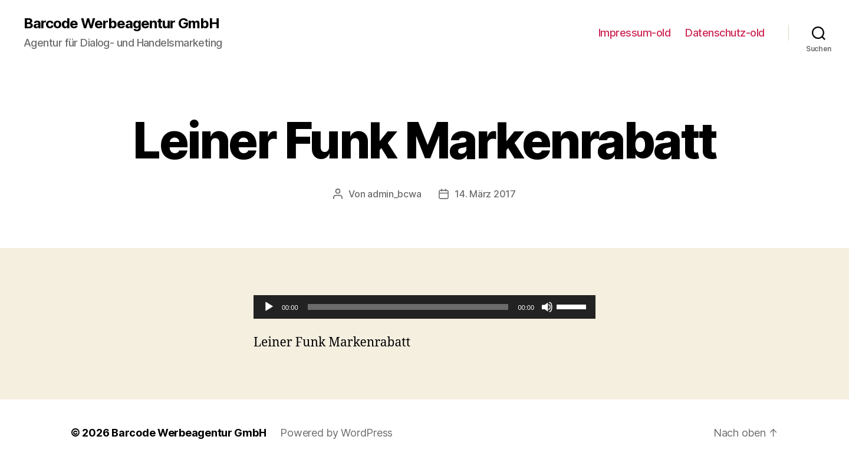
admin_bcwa (394, 194)
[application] (424, 307)
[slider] (408, 307)
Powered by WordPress (336, 433)
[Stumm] (547, 307)
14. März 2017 (485, 194)
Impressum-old (634, 33)
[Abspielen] (269, 307)
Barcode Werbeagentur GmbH (121, 23)
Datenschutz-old (725, 33)
